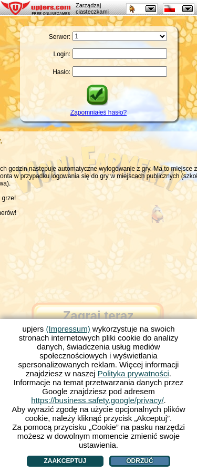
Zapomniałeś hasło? (98, 112)
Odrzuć (139, 461)
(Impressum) (68, 328)
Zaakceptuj (65, 461)
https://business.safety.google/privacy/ (97, 400)
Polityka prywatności (133, 373)
